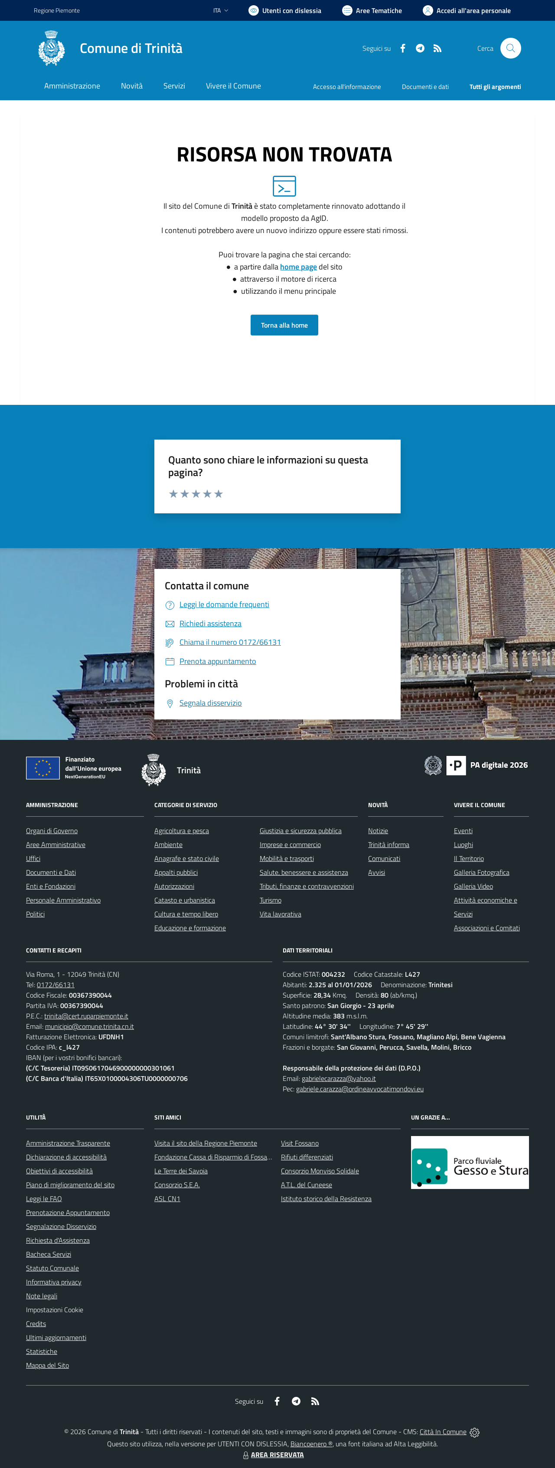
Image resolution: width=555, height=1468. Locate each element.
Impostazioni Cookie (54, 1309)
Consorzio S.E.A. (177, 1184)
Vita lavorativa (280, 914)
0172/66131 (56, 984)
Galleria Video (473, 886)
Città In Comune (443, 1431)
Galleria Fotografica (481, 872)
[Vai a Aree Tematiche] (372, 10)
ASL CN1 (167, 1198)
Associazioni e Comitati (487, 928)
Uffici (33, 858)
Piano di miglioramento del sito (70, 1184)
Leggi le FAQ (44, 1198)
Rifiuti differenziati (307, 1157)
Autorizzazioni (174, 886)
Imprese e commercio (290, 844)
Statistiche (41, 1351)
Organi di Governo (52, 830)
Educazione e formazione (190, 928)
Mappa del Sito (47, 1365)
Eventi (463, 830)
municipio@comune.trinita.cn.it (89, 1026)
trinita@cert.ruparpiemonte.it (86, 1016)
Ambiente (168, 844)
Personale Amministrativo (63, 900)
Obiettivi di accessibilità (59, 1171)
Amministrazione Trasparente (68, 1143)
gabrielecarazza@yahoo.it (339, 1078)
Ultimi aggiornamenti (56, 1337)
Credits (36, 1323)
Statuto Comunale (52, 1268)
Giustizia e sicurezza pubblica (301, 830)
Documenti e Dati (51, 872)
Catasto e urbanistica (184, 900)
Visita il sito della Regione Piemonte (205, 1143)
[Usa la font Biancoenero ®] (285, 10)
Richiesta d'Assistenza (58, 1240)
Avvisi (376, 872)
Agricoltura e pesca (181, 830)
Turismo (270, 900)
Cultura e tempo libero (186, 914)
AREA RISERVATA (272, 1454)
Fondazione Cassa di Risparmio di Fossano (214, 1157)
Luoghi (463, 844)
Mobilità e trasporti (287, 858)
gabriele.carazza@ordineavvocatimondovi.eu (360, 1089)
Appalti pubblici (176, 872)
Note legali (41, 1296)
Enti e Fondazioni (50, 886)
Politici (35, 914)
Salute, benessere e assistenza (304, 872)
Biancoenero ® (312, 1443)
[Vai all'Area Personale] (466, 10)
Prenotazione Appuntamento (68, 1212)
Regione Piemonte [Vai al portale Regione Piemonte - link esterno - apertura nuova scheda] (57, 10)
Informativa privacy (54, 1282)
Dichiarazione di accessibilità (66, 1157)
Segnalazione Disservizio (61, 1226)
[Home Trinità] (108, 48)
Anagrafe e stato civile (186, 858)
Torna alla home (284, 325)
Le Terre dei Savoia (181, 1171)
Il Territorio (469, 858)
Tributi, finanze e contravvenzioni (307, 886)
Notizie (378, 830)
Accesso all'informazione (347, 87)
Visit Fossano (300, 1143)
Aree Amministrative (55, 844)
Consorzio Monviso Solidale (320, 1171)
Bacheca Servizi (48, 1254)
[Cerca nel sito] (510, 48)
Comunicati (384, 858)
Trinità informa (388, 844)
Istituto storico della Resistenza (326, 1198)
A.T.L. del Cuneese (306, 1184)
